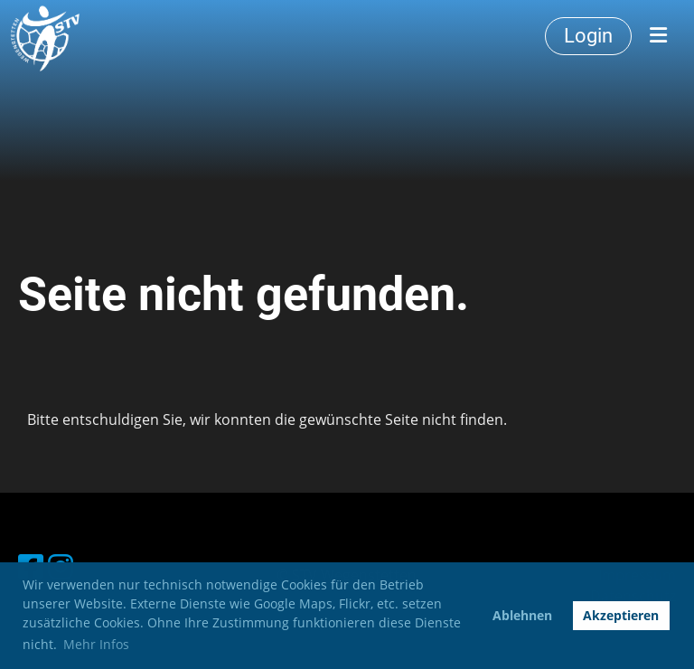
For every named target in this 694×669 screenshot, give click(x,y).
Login (588, 35)
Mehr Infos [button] (96, 644)
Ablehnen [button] (522, 615)
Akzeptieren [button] (621, 615)
